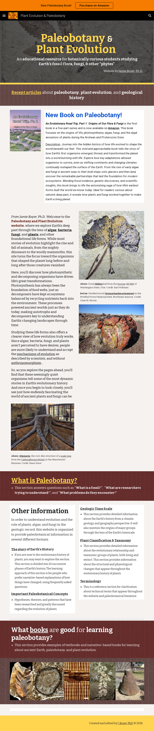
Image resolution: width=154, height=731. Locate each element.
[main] (77, 52)
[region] (77, 5)
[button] (4, 15)
